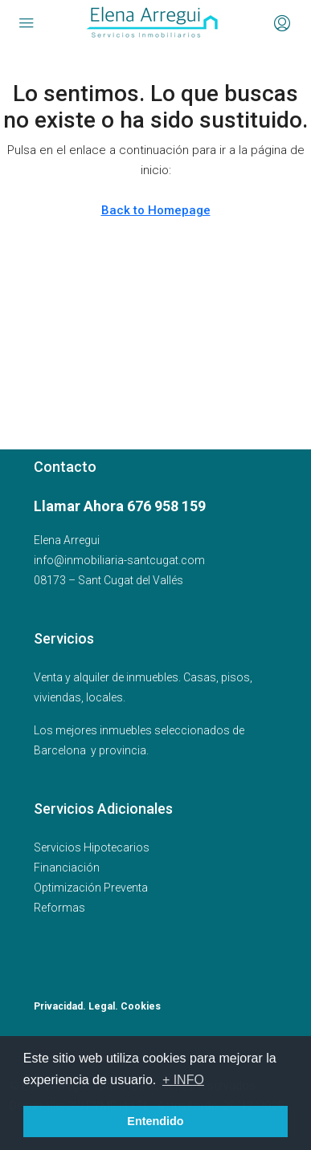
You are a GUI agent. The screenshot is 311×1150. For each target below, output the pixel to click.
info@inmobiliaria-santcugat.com (119, 560)
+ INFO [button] (183, 1080)
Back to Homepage (156, 210)
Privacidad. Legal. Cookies (97, 1006)
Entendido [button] (155, 1121)
